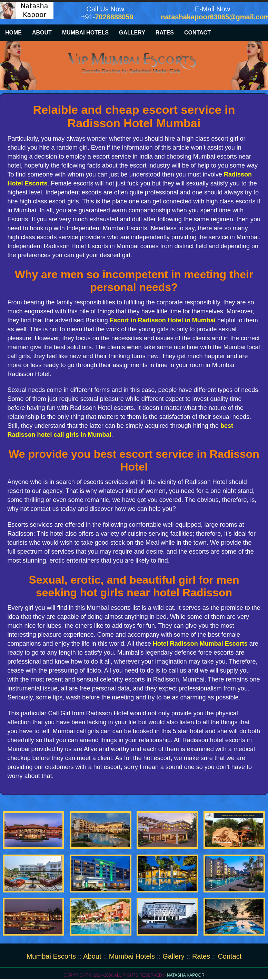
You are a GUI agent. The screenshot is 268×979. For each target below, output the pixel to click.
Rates (165, 33)
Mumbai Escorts (52, 956)
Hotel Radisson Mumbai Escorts (200, 643)
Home (13, 33)
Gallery (132, 33)
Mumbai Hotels (85, 33)
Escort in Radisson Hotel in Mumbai (163, 320)
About (42, 33)
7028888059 (114, 17)
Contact (197, 33)
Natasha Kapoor (186, 975)
